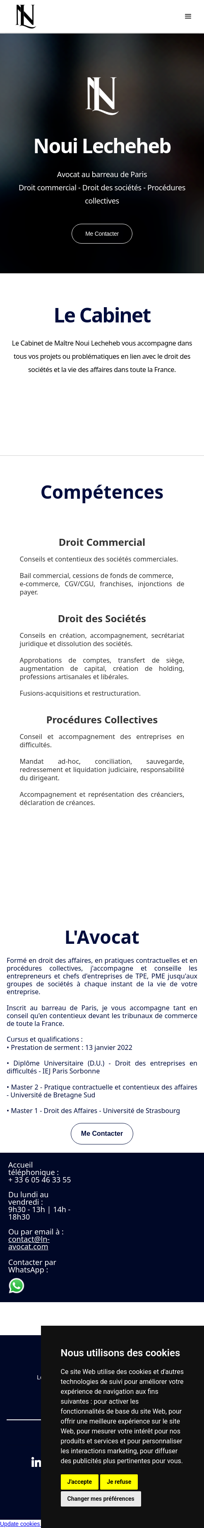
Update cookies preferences (36, 1524)
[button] (188, 16)
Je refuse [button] (119, 1481)
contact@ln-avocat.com (29, 1242)
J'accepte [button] (79, 1481)
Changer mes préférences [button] (100, 1498)
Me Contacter (102, 1133)
